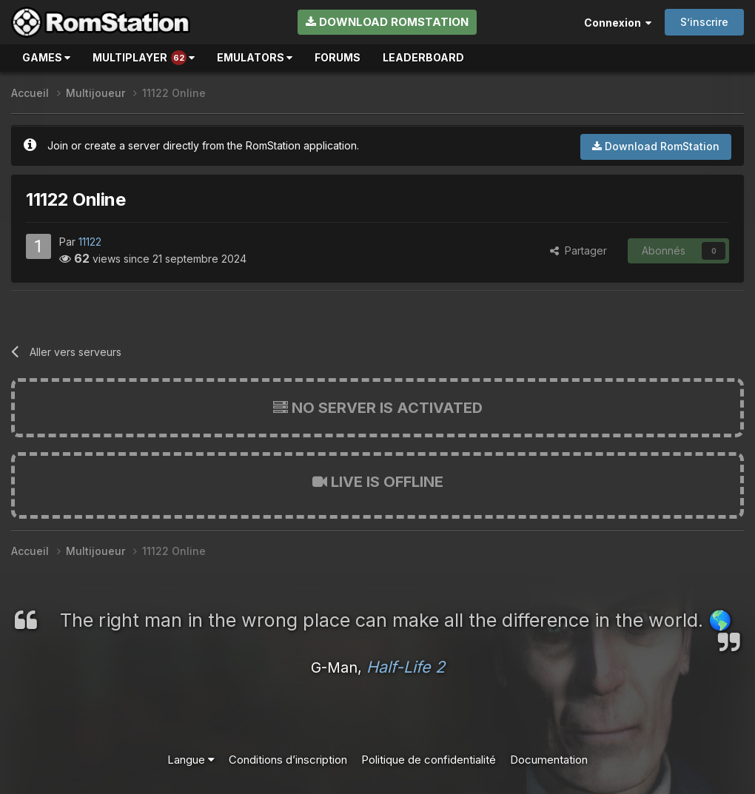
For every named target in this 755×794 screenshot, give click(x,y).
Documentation (549, 760)
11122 (89, 241)
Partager (578, 250)
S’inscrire (704, 22)
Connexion (617, 22)
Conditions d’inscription (288, 760)
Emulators (254, 57)
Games (46, 57)
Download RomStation (387, 22)
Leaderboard (423, 57)
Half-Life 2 (405, 666)
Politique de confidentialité (428, 760)
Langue (191, 760)
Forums (337, 57)
